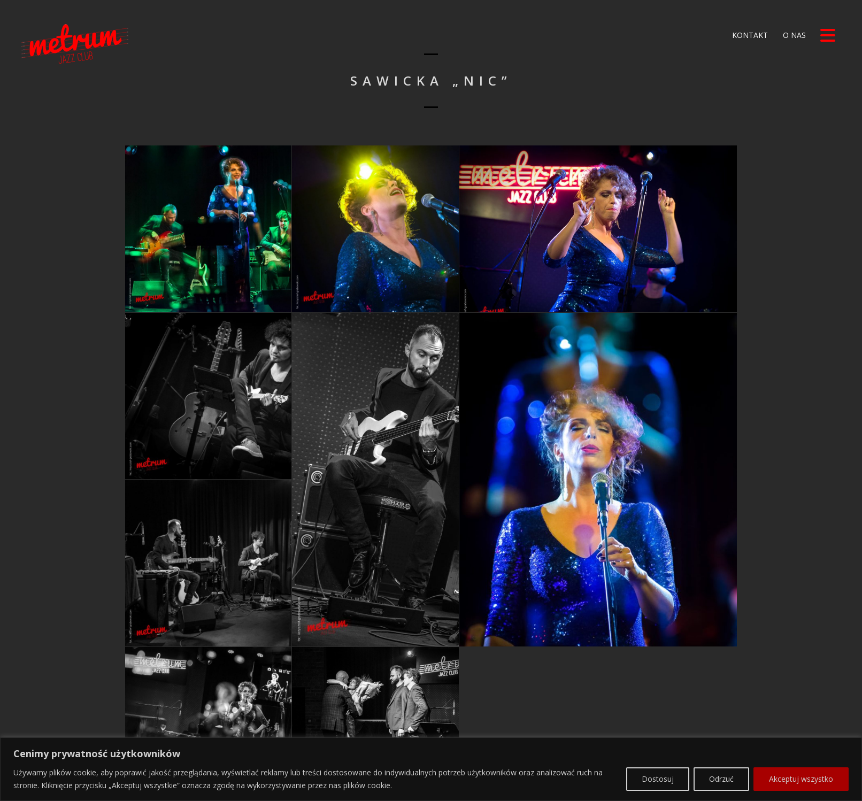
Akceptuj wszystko (801, 760)
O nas (793, 35)
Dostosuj (658, 760)
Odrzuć (721, 760)
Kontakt (749, 35)
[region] (431, 750)
